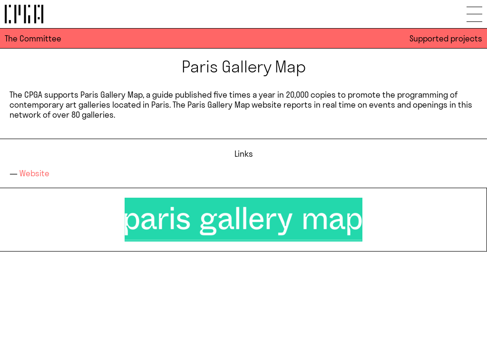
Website (34, 173)
